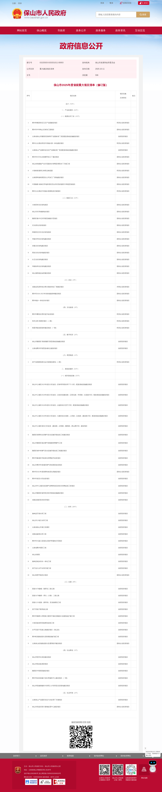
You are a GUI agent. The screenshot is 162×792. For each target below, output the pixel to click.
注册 (14, 3)
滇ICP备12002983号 (31, 773)
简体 (102, 3)
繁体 (111, 3)
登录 (20, 3)
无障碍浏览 (126, 3)
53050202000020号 (54, 773)
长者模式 (145, 3)
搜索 (143, 14)
